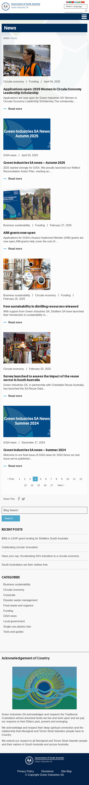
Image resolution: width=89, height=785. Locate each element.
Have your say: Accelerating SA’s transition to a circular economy (40, 555)
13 (25, 485)
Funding (8, 610)
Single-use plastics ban (17, 626)
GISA (6, 38)
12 (81, 479)
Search (8, 518)
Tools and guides (13, 631)
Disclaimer (47, 771)
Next (60, 485)
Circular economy (13, 589)
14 (32, 485)
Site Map (66, 771)
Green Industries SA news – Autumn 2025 (34, 162)
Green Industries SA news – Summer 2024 (34, 450)
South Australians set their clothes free (25, 564)
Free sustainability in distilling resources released (40, 306)
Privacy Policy (25, 771)
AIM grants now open (19, 233)
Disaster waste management (20, 600)
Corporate (9, 594)
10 (67, 479)
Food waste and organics (18, 605)
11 (74, 479)
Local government (14, 621)
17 (51, 485)
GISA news (10, 615)
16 (45, 485)
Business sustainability (16, 584)
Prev (11, 479)
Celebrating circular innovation (20, 547)
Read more (15, 108)
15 (38, 485)
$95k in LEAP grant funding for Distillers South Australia (35, 538)
